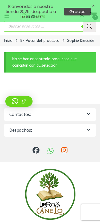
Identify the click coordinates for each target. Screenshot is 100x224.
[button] (19, 101)
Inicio (8, 38)
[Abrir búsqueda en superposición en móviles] (50, 23)
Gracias (77, 12)
